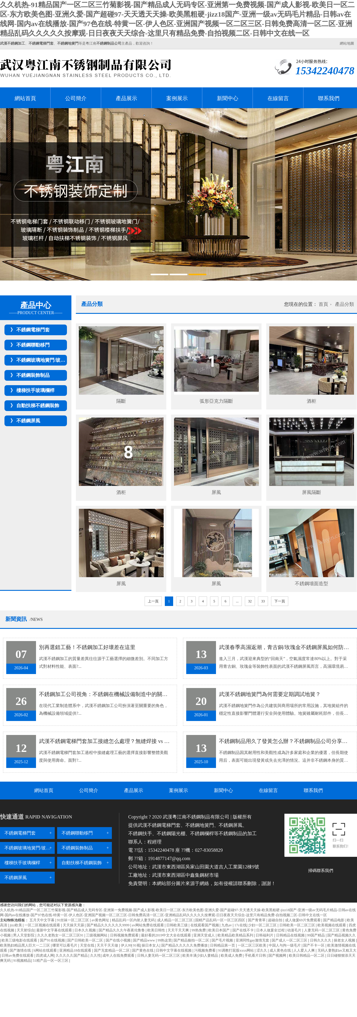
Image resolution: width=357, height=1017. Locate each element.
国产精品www (144, 940)
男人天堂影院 (24, 935)
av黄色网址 (101, 920)
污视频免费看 (205, 950)
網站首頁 (25, 98)
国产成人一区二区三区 (290, 940)
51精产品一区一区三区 (51, 960)
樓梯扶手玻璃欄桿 (35, 390)
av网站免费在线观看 (148, 925)
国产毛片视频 (223, 940)
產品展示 (126, 98)
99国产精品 (316, 935)
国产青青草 (257, 920)
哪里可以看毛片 (65, 945)
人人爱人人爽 (304, 950)
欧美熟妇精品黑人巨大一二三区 (25, 945)
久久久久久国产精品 (72, 955)
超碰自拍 (275, 920)
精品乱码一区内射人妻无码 (134, 920)
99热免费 (199, 930)
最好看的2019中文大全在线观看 (166, 935)
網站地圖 (347, 43)
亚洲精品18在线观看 (75, 950)
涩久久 (262, 950)
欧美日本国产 (219, 930)
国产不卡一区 (314, 945)
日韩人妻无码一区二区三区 (159, 955)
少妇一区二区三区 (263, 925)
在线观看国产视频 (205, 925)
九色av (227, 925)
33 (263, 601)
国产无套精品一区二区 (112, 950)
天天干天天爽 (178, 930)
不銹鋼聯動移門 (33, 344)
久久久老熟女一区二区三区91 (60, 935)
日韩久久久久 (321, 940)
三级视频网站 (97, 935)
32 (250, 601)
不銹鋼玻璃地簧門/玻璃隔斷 (45, 360)
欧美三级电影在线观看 (19, 940)
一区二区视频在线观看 (42, 925)
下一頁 (279, 601)
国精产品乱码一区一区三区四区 (220, 920)
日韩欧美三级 (177, 925)
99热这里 (164, 940)
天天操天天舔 (74, 925)
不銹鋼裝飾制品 (33, 375)
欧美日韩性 (156, 930)
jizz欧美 (16, 925)
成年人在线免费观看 (118, 955)
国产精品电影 (334, 920)
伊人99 (126, 945)
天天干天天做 (108, 945)
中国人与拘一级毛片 (285, 945)
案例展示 (177, 98)
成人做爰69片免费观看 (303, 920)
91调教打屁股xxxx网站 (236, 950)
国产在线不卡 (243, 930)
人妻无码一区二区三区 (322, 930)
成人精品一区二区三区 (175, 920)
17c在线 (240, 925)
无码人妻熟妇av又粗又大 (336, 950)
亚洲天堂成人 (204, 935)
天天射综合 (26, 930)
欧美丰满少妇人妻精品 (200, 955)
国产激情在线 (21, 950)
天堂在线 (87, 945)
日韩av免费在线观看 (17, 955)
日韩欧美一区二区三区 (297, 925)
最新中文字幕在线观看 (54, 930)
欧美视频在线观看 (332, 925)
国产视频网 (277, 955)
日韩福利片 (265, 935)
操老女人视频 (345, 940)
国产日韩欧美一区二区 (85, 940)
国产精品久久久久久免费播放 (185, 945)
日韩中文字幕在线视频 (174, 950)
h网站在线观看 (46, 950)
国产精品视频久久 (341, 935)
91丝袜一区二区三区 (73, 920)
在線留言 (278, 98)
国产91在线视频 (53, 940)
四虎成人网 (45, 955)
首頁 (323, 304)
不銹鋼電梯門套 (33, 329)
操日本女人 (150, 945)
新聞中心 (227, 98)
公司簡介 (76, 98)
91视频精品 (22, 960)
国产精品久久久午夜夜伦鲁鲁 (122, 930)
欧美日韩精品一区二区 (307, 955)
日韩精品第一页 (223, 945)
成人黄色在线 (281, 950)
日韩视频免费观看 (125, 935)
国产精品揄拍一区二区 (191, 940)
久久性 (95, 955)
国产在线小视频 (118, 940)
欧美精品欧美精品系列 (235, 935)
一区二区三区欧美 (252, 945)
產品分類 (344, 304)
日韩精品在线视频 (291, 935)
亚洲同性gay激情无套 (253, 940)
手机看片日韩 (256, 955)
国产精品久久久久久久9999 (108, 925)
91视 (136, 945)
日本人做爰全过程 (271, 930)
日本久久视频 (85, 930)
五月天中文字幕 (42, 920)
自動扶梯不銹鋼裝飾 (37, 405)
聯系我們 (328, 98)
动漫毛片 (294, 930)
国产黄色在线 (143, 950)
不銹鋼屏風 (28, 420)
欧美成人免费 (232, 955)
